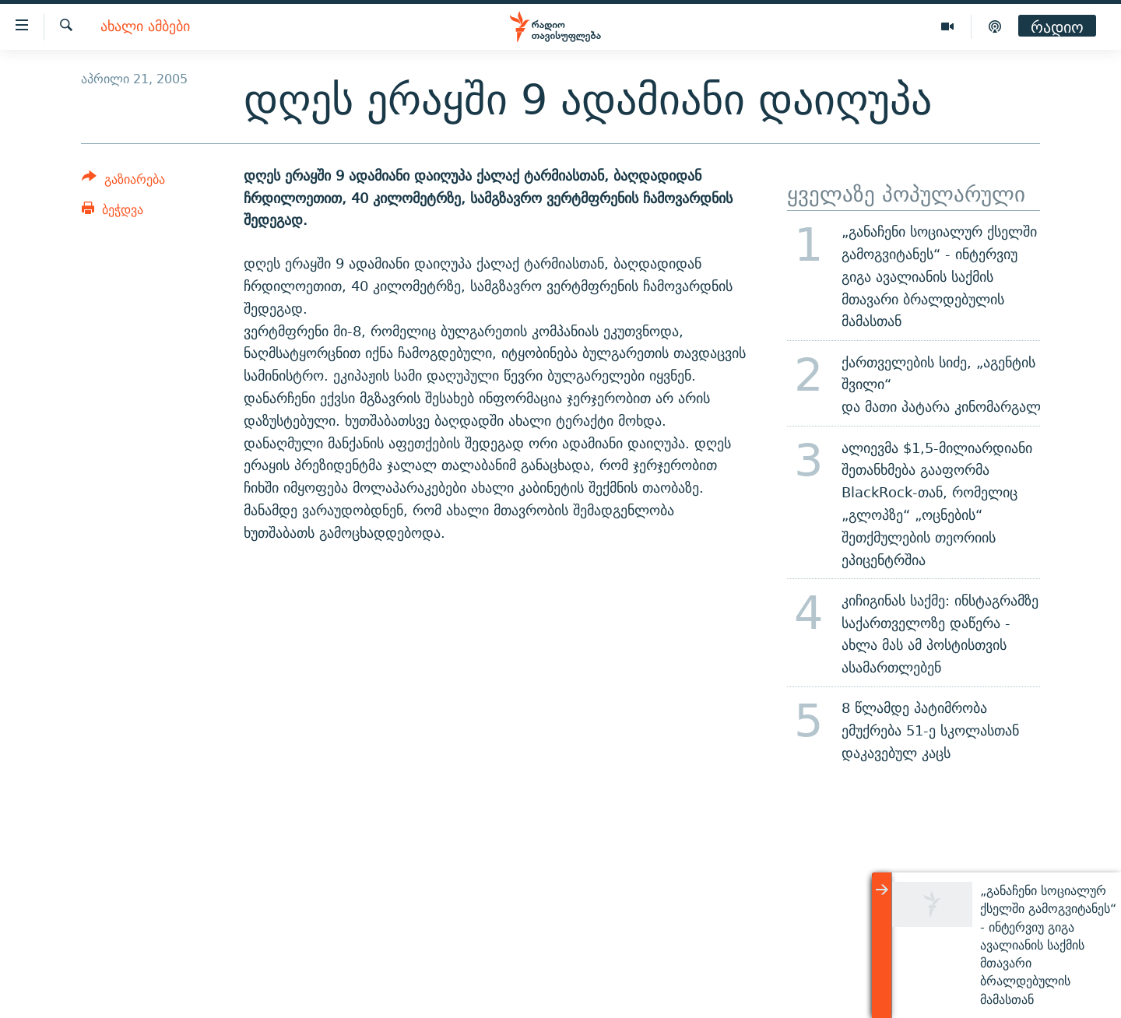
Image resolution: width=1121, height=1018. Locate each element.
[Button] (123, 181)
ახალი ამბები (145, 27)
